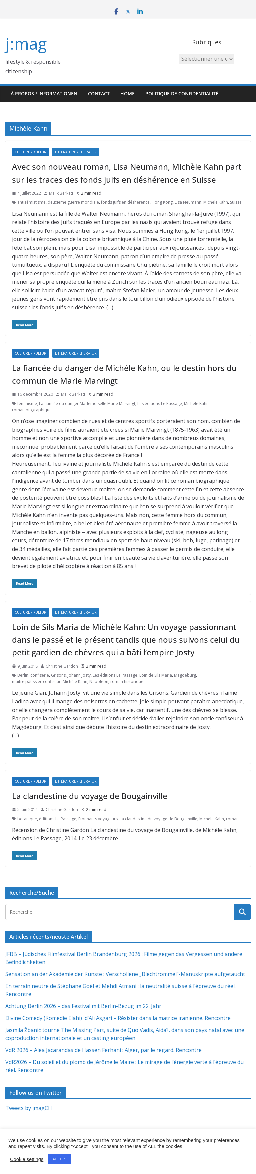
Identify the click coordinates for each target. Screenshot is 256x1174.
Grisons (58, 675)
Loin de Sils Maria (155, 675)
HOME (127, 93)
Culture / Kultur (30, 152)
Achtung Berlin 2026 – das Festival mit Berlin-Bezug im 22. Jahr (83, 1006)
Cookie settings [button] (26, 1159)
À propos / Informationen (44, 93)
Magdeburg (185, 675)
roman (232, 819)
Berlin (22, 675)
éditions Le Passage (57, 819)
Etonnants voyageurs (98, 819)
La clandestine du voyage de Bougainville (89, 795)
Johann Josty (79, 675)
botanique (27, 819)
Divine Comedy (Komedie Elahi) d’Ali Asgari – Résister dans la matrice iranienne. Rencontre (118, 1018)
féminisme (27, 403)
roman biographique (32, 410)
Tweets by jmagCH (28, 1108)
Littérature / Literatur (76, 152)
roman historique (126, 681)
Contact (99, 93)
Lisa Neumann (188, 202)
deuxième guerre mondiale (73, 202)
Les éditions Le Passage (159, 403)
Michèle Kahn (215, 202)
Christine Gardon (62, 666)
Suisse (236, 202)
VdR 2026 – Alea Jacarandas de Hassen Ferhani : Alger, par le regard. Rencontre (103, 1050)
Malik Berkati (61, 193)
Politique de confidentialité (181, 93)
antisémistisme (31, 202)
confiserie (39, 675)
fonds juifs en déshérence (125, 202)
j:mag (26, 43)
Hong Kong (162, 202)
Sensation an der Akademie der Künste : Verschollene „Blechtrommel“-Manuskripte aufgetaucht (125, 974)
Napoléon (98, 681)
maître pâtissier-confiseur (36, 681)
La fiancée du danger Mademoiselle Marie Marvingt (87, 403)
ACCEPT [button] (59, 1159)
